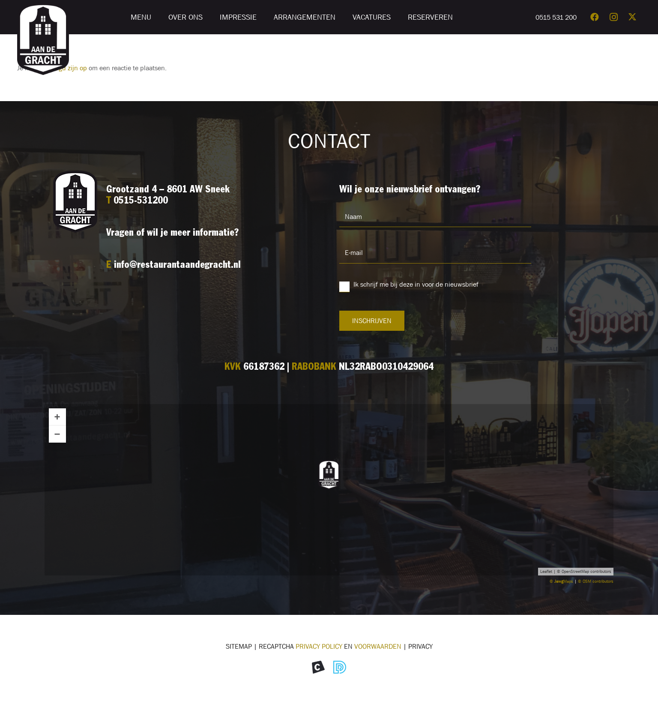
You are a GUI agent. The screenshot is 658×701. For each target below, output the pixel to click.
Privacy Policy (319, 646)
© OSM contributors (595, 581)
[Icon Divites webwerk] (339, 667)
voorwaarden (377, 646)
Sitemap (239, 646)
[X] (632, 17)
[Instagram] (613, 17)
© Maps (561, 581)
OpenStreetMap (575, 571)
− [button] (57, 434)
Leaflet (546, 571)
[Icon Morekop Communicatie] (318, 667)
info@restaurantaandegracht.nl (177, 265)
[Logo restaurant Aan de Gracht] (43, 38)
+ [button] (57, 416)
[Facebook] (594, 17)
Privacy (420, 646)
